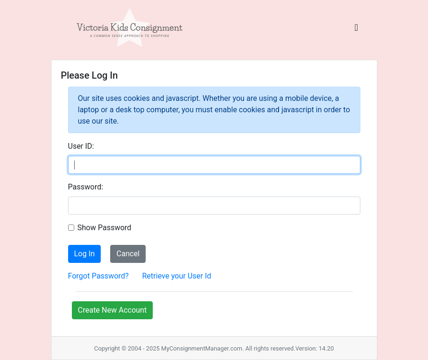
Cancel (128, 253)
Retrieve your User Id (176, 275)
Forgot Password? (98, 275)
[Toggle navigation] (356, 29)
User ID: (81, 146)
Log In (84, 253)
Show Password (104, 227)
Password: (86, 186)
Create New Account (112, 310)
